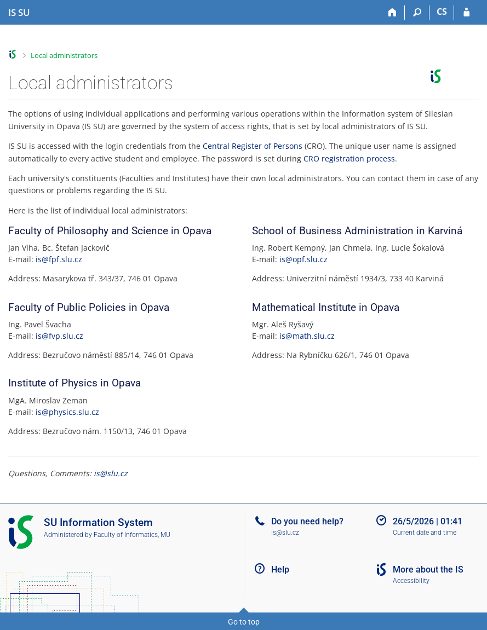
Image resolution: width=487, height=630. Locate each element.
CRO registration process (349, 158)
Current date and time (424, 532)
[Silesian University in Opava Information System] (19, 12)
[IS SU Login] (466, 12)
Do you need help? (307, 521)
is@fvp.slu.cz (59, 336)
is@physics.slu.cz (67, 412)
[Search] (417, 12)
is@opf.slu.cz (303, 259)
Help (280, 569)
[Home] (392, 12)
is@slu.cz (111, 473)
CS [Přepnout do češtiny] (442, 11)
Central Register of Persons (252, 146)
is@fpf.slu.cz (59, 259)
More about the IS (428, 569)
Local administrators (64, 55)
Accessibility (411, 581)
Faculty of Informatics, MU (132, 535)
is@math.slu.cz (307, 336)
